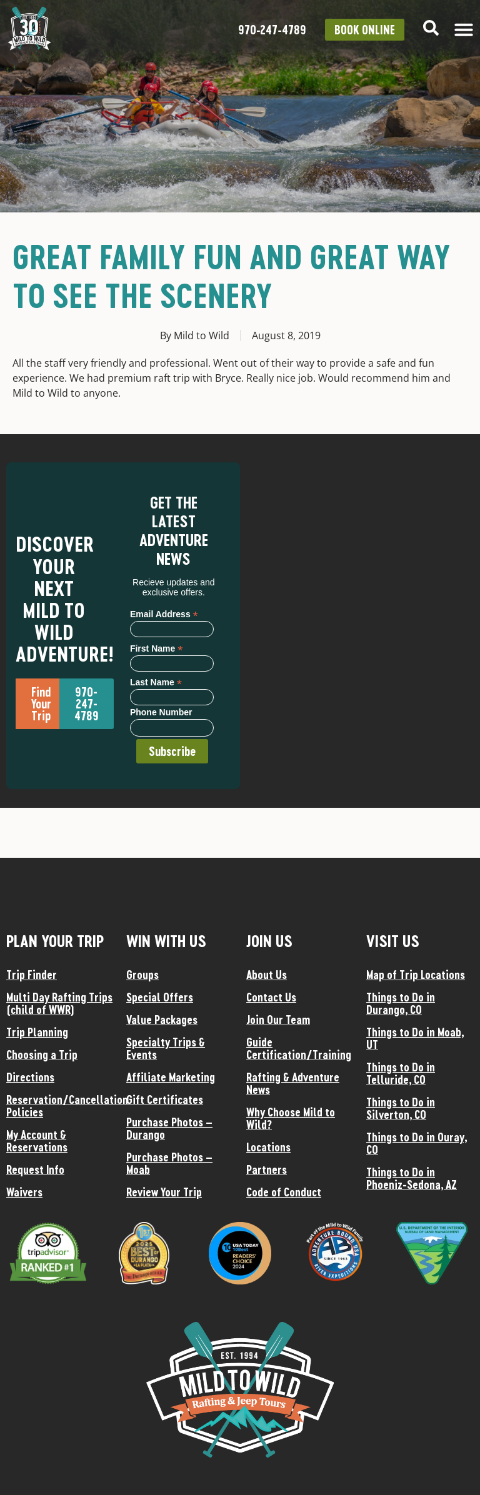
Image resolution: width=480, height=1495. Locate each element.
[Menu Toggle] (464, 29)
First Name (156, 648)
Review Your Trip (164, 1192)
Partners (266, 1169)
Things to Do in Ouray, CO (416, 1143)
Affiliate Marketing (170, 1077)
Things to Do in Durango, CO (400, 1003)
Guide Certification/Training (298, 1048)
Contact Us (271, 997)
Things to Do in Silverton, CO (400, 1108)
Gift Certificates (164, 1099)
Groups (142, 974)
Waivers (24, 1192)
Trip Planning (37, 1032)
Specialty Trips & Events (165, 1048)
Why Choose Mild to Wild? (290, 1118)
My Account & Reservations (37, 1141)
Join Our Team (278, 1019)
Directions (30, 1077)
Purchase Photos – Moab (169, 1163)
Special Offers (159, 997)
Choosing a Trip (42, 1054)
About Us (266, 974)
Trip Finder (31, 974)
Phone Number (161, 712)
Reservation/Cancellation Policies (60, 1106)
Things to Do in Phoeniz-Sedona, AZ (411, 1178)
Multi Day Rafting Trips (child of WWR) (59, 1003)
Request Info (35, 1169)
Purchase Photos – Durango (169, 1128)
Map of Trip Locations (415, 974)
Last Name (156, 682)
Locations (268, 1147)
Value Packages (162, 1019)
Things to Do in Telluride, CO (400, 1073)
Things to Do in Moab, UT (415, 1038)
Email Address (164, 613)
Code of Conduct (283, 1192)
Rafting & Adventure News (292, 1083)
